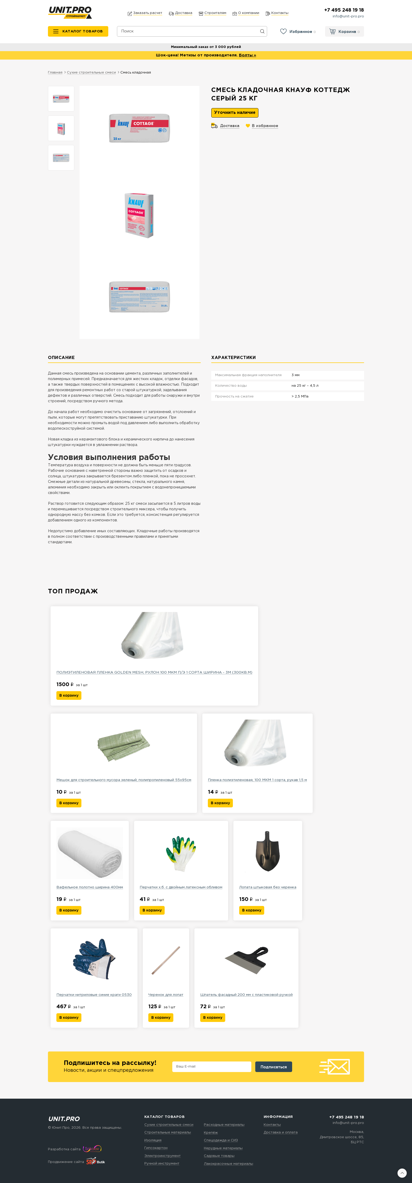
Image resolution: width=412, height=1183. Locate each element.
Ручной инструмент (161, 1163)
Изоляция (152, 1140)
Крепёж (211, 1132)
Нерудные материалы (223, 1148)
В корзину (69, 696)
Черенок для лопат (166, 966)
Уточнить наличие (235, 113)
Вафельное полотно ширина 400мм (89, 858)
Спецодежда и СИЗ (221, 1140)
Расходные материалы (224, 1124)
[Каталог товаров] (78, 31)
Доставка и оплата (281, 1132)
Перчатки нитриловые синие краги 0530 (94, 966)
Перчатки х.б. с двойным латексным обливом (181, 858)
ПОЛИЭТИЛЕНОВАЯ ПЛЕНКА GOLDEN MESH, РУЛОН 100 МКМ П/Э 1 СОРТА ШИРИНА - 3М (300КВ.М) (154, 643)
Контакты (272, 1124)
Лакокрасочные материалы (228, 1163)
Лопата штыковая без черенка (269, 858)
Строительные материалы (167, 1132)
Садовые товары (219, 1156)
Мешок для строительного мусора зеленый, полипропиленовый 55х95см (124, 751)
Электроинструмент (162, 1156)
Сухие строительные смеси (168, 1124)
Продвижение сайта (66, 1162)
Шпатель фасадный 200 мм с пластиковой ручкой (247, 966)
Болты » (247, 55)
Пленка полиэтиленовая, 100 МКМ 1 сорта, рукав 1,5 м (258, 751)
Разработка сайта (64, 1149)
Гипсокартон (156, 1148)
